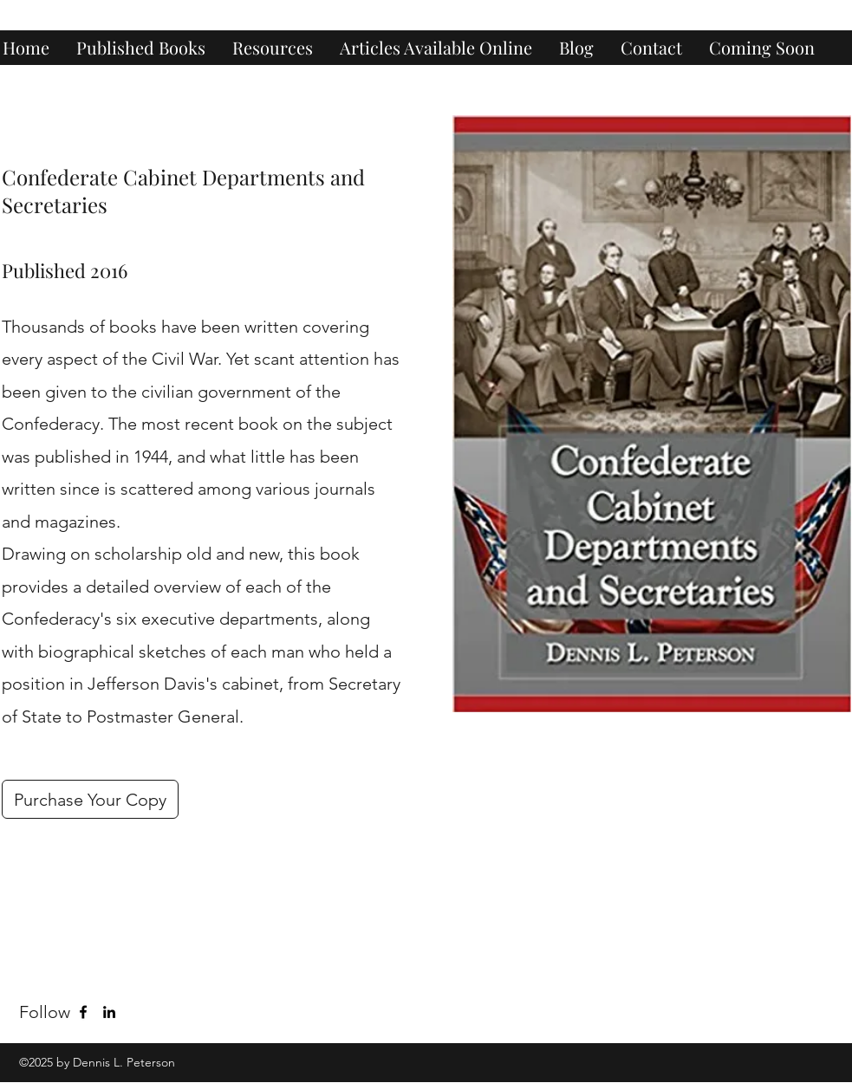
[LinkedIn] (109, 1012)
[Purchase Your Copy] (90, 799)
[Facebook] (83, 1012)
